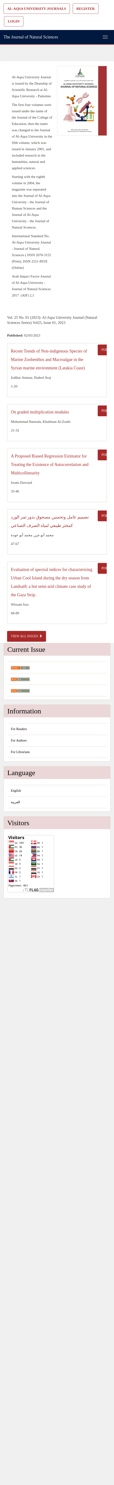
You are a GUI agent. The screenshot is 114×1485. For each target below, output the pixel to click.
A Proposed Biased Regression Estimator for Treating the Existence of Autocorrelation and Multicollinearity (50, 464)
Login (14, 21)
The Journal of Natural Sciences (31, 37)
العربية (15, 802)
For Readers (19, 729)
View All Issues (26, 636)
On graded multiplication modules (40, 412)
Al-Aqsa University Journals (36, 9)
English (16, 790)
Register (85, 9)
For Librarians (20, 752)
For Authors (19, 740)
